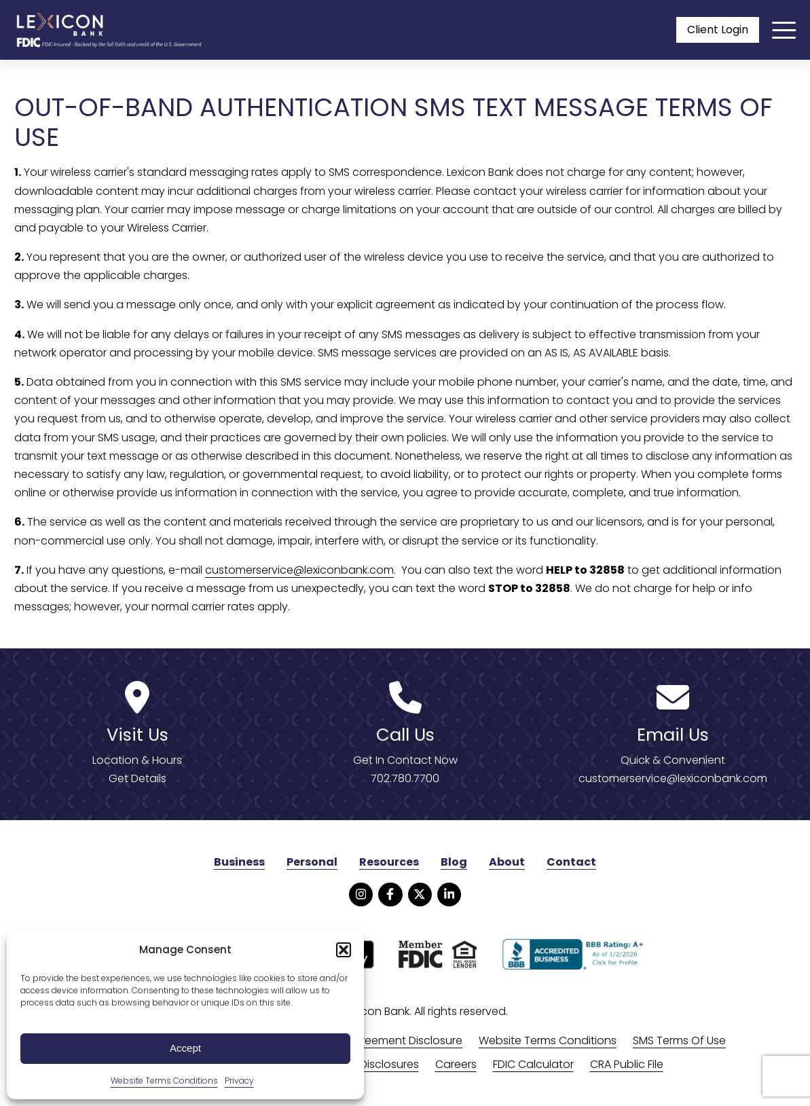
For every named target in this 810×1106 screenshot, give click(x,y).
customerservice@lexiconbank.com (299, 570)
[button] (343, 950)
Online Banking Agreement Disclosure (364, 1040)
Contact (571, 862)
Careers (456, 1064)
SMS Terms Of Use (679, 1040)
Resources (389, 862)
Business (239, 862)
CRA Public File (626, 1064)
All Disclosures (382, 1064)
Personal (312, 862)
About (507, 862)
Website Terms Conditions (164, 1080)
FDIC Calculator (533, 1064)
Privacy (239, 1080)
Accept (185, 1048)
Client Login (717, 29)
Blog (454, 862)
